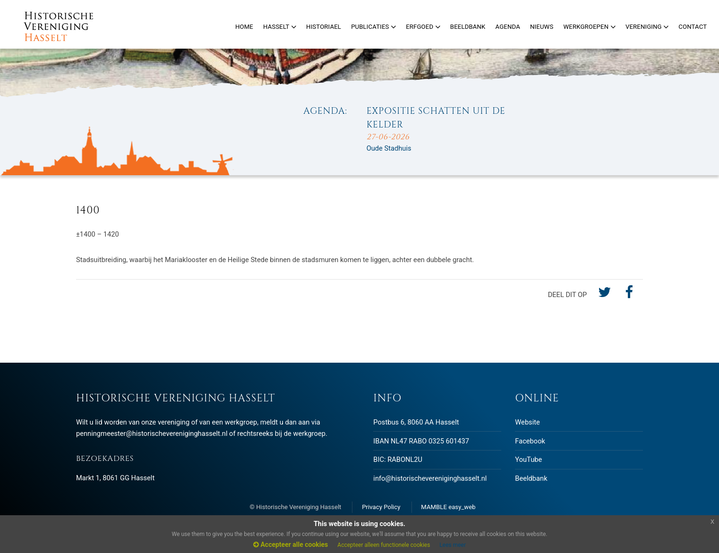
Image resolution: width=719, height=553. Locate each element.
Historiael (323, 26)
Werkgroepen (589, 26)
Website (527, 422)
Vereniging (646, 26)
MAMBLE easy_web (448, 506)
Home (244, 26)
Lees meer (452, 545)
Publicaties (373, 26)
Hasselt (279, 26)
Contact (692, 26)
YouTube (528, 459)
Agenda (508, 26)
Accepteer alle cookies (290, 544)
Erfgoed (423, 26)
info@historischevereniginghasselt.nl (430, 478)
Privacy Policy (381, 506)
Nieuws (541, 26)
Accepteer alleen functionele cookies (383, 545)
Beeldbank (531, 478)
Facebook (530, 441)
